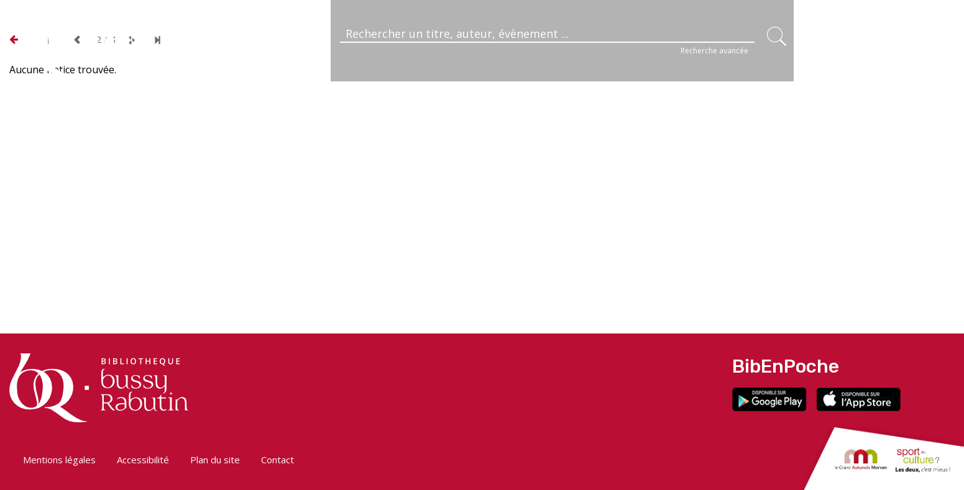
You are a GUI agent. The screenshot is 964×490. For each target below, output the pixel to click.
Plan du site (215, 459)
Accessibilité (143, 459)
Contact (277, 459)
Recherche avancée (714, 50)
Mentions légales (59, 459)
